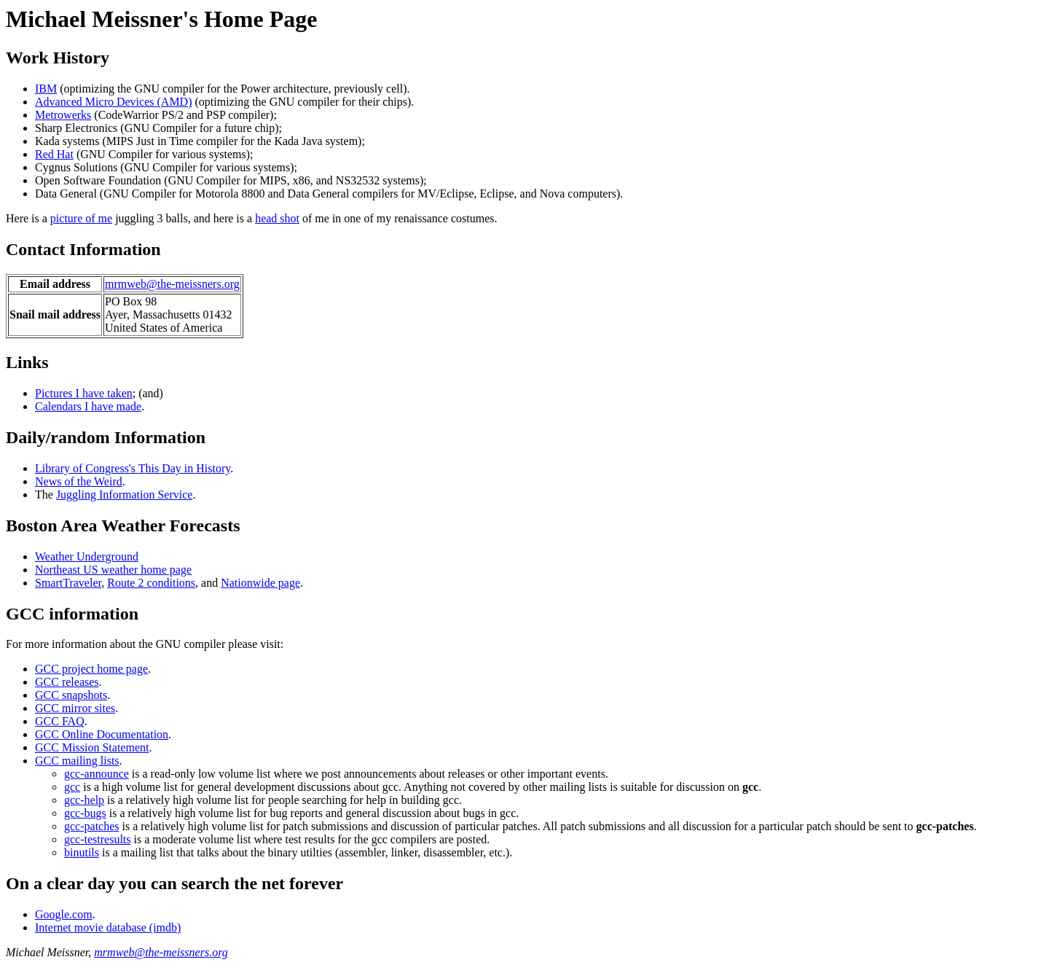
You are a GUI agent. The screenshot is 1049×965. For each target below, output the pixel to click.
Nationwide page (260, 583)
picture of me (81, 218)
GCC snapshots (71, 695)
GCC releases (67, 682)
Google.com (64, 914)
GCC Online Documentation (101, 734)
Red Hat (54, 154)
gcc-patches (91, 826)
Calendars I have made (88, 406)
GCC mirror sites (75, 708)
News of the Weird (78, 481)
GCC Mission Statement (92, 747)
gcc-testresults (97, 839)
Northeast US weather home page (113, 569)
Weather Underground (86, 556)
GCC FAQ (60, 721)
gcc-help (84, 800)
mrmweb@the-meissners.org (172, 284)
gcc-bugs (85, 813)
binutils (81, 852)
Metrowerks (63, 115)
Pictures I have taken (84, 393)
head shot (277, 218)
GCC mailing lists (77, 760)
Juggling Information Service (124, 494)
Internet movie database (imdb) (108, 927)
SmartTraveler (68, 583)
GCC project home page (91, 669)
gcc (72, 787)
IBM (46, 88)
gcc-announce (96, 773)
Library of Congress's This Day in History (132, 468)
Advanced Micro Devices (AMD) (113, 101)
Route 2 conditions (151, 583)
